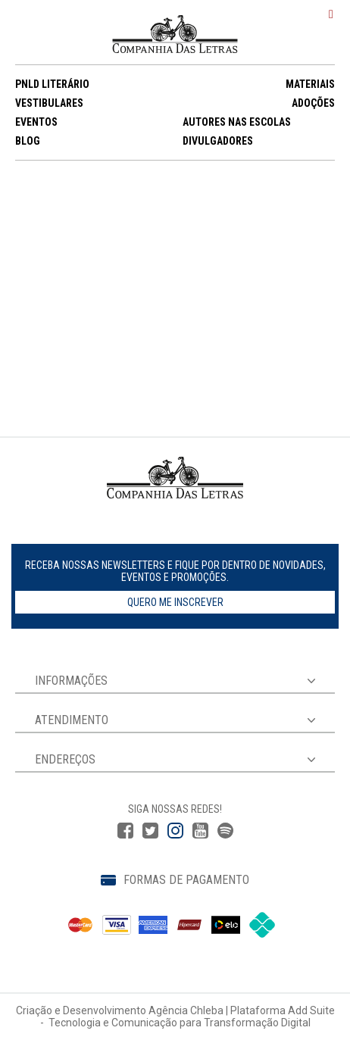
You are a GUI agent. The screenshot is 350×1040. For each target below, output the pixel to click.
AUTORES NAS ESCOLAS (237, 122)
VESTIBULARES (49, 103)
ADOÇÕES (313, 103)
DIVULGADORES (218, 141)
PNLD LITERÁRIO (52, 84)
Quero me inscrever (175, 602)
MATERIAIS (310, 84)
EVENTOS (36, 122)
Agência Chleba (185, 1010)
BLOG (27, 141)
